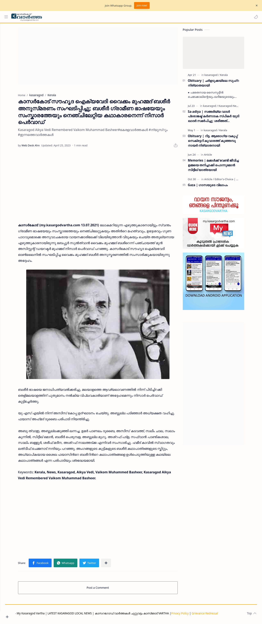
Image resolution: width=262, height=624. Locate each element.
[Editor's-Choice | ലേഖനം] (237, 181)
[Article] (216, 156)
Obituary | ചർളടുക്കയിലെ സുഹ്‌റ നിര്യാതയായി (220, 85)
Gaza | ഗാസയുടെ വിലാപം (215, 187)
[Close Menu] (255, 5)
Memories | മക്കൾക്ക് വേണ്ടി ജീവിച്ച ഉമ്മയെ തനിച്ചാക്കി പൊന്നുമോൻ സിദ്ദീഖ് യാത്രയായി (220, 167)
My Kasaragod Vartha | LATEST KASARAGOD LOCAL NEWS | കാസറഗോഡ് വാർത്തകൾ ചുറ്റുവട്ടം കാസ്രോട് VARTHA (108, 615)
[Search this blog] (85, 17)
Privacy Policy (195, 615)
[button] (255, 17)
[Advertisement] (105, 58)
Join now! (142, 5)
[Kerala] (231, 77)
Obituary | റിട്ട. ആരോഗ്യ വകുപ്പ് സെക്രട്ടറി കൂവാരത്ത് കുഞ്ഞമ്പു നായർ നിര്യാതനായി (220, 142)
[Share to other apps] (114, 565)
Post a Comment (105, 590)
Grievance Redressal (220, 615)
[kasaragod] (219, 77)
